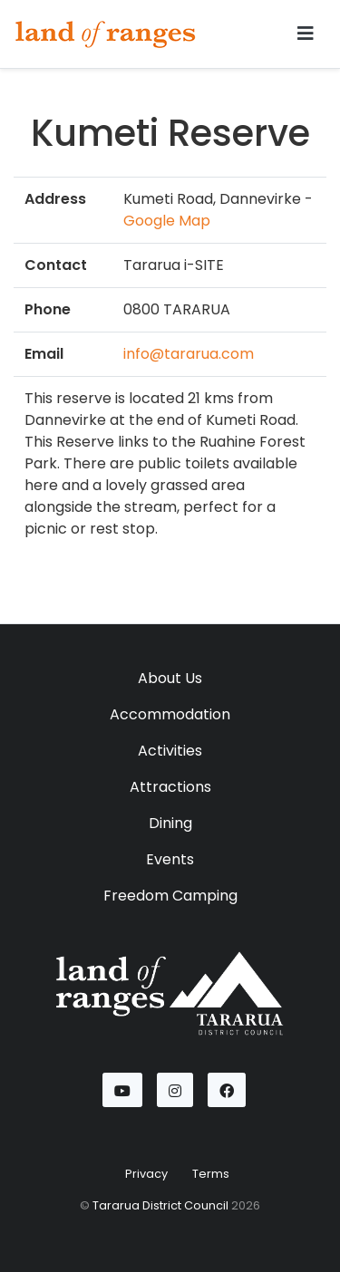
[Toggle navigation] (305, 33)
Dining (170, 823)
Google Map (166, 220)
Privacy (146, 1173)
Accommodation (170, 714)
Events (170, 859)
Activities (170, 750)
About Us (170, 678)
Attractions (170, 786)
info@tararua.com (188, 353)
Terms (210, 1173)
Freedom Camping (170, 895)
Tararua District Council (160, 1205)
